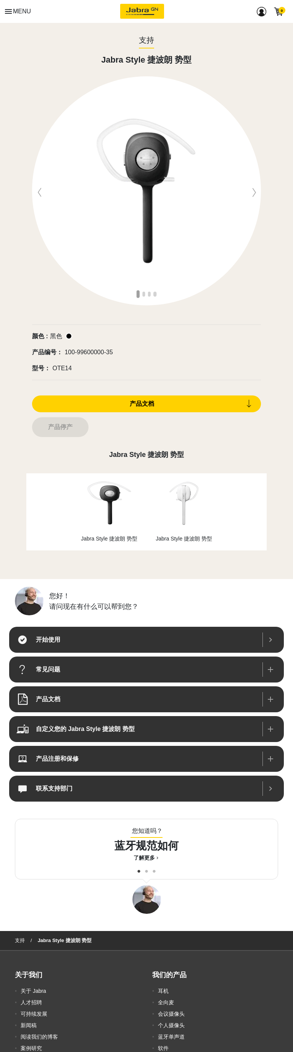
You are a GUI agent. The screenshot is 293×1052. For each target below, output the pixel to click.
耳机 (163, 991)
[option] (146, 190)
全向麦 (166, 1002)
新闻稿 (29, 1025)
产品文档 (142, 403)
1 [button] (139, 294)
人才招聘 (31, 1002)
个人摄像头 (171, 1025)
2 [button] (144, 293)
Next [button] (255, 191)
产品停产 (60, 427)
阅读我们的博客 (39, 1037)
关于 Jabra (33, 991)
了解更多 (147, 858)
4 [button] (155, 293)
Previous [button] (38, 191)
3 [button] (150, 293)
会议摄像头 (171, 1014)
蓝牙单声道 (171, 1037)
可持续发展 (34, 1014)
